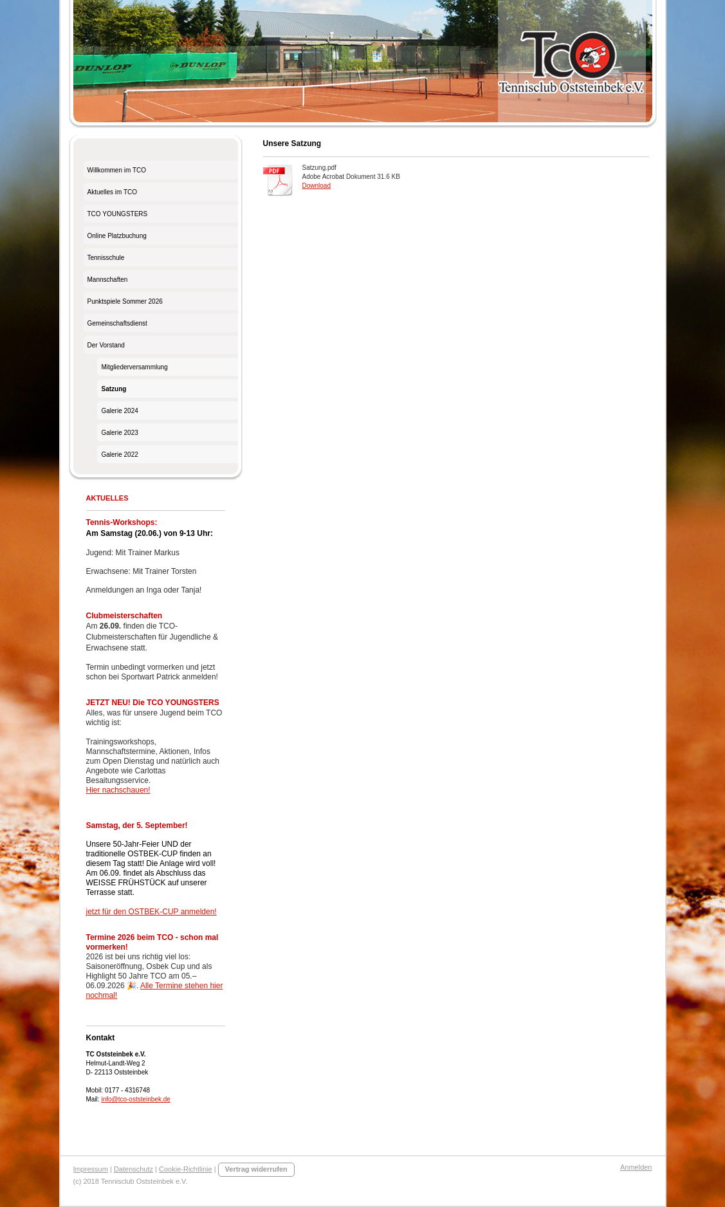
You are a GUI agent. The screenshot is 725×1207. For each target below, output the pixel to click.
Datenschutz (133, 1169)
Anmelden (636, 1167)
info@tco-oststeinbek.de (135, 1099)
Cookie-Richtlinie (185, 1169)
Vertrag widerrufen (256, 1169)
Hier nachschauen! (118, 790)
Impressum (90, 1169)
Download (316, 185)
